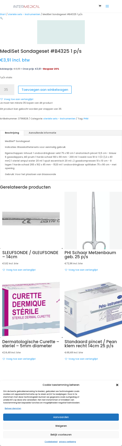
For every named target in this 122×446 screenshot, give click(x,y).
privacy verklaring (67, 441)
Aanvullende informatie (42, 132)
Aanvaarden (61, 417)
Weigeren (61, 426)
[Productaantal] (7, 89)
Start (3, 14)
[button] (117, 385)
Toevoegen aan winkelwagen (45, 89)
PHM (86, 118)
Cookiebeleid (51, 441)
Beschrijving (12, 132)
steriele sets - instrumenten (24, 14)
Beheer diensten (13, 408)
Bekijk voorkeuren (61, 434)
